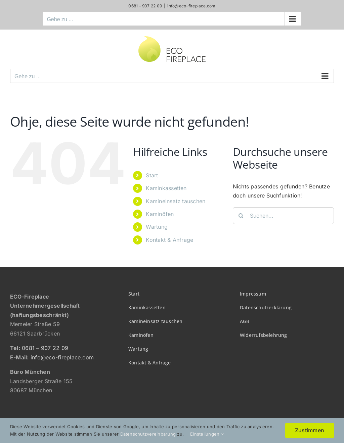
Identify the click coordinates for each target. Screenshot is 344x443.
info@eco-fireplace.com (191, 5)
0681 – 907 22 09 (45, 348)
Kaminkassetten (166, 188)
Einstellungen (207, 434)
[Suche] (241, 215)
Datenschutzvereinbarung (148, 434)
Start (152, 175)
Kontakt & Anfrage (169, 239)
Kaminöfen (160, 214)
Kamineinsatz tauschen (175, 201)
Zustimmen (309, 430)
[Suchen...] (283, 215)
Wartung (157, 226)
